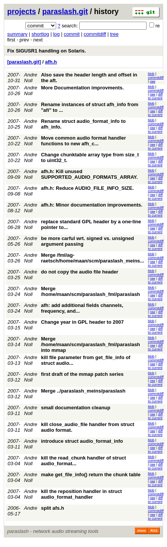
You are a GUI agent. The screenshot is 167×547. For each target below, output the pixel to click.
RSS (154, 531)
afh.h (51, 62)
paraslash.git (65, 11)
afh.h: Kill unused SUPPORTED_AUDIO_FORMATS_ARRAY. (89, 174)
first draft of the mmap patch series (82, 374)
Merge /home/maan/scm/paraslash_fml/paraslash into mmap (90, 344)
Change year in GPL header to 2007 (82, 322)
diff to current (155, 96)
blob (151, 74)
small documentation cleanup (75, 407)
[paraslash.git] (24, 62)
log (56, 34)
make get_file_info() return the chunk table (90, 474)
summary (17, 34)
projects (21, 11)
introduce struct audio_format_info (82, 441)
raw (153, 81)
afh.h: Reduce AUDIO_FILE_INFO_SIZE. (87, 188)
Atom (141, 531)
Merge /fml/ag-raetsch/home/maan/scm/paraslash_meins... (92, 258)
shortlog (40, 34)
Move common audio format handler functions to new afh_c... (83, 140)
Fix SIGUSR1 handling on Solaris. (46, 51)
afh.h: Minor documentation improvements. (91, 205)
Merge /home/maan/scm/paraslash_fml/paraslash (90, 291)
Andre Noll (30, 77)
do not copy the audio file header (79, 272)
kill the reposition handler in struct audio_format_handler (81, 494)
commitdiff (95, 34)
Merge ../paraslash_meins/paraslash (83, 391)
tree (114, 34)
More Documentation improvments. (82, 88)
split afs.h (52, 508)
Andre (30, 508)
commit (72, 34)
